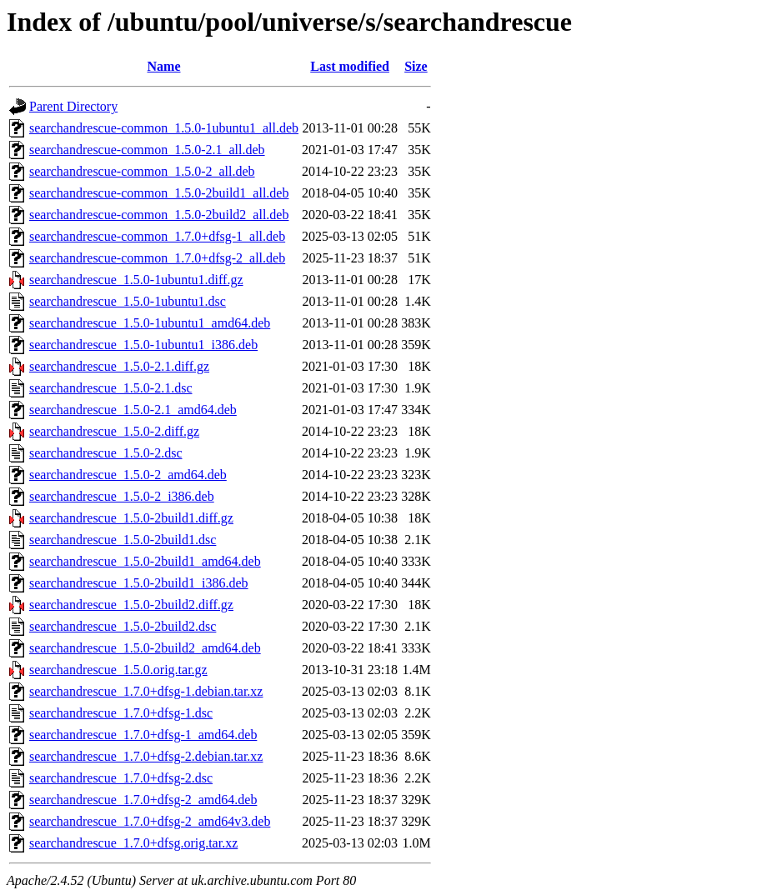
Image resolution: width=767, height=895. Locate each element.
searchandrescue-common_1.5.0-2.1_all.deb (147, 149)
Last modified (349, 66)
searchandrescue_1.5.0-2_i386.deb (121, 496)
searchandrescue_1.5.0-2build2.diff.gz (131, 605)
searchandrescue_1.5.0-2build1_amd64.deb (145, 561)
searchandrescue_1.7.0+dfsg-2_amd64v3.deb (149, 821)
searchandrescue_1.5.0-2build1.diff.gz (131, 518)
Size (416, 66)
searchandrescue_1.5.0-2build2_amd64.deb (145, 648)
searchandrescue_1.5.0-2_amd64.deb (128, 475)
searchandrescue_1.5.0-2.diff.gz (114, 431)
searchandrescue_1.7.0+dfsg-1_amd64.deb (143, 735)
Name (164, 66)
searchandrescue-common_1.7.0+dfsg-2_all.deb (157, 258)
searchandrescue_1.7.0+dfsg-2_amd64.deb (143, 799)
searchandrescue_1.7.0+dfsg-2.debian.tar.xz (146, 756)
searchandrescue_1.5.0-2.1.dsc (110, 388)
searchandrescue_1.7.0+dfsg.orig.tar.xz (133, 843)
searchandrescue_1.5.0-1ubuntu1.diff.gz (136, 279)
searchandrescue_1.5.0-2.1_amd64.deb (133, 409)
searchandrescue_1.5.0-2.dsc (105, 453)
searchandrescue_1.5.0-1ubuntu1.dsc (127, 301)
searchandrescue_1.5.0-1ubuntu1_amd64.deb (149, 323)
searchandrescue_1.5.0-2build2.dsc (122, 626)
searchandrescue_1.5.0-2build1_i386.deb (138, 583)
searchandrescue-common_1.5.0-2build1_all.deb (158, 193)
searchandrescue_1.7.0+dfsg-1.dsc (121, 713)
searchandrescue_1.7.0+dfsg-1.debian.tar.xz (146, 691)
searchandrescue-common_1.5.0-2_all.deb (142, 171)
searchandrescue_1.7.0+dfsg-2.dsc (121, 778)
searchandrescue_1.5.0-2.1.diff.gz (119, 366)
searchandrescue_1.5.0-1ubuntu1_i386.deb (143, 345)
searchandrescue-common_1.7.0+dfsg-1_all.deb (157, 236)
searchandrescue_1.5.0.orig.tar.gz (118, 669)
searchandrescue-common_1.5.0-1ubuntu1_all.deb (163, 128)
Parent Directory (73, 106)
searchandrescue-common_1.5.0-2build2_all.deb (158, 215)
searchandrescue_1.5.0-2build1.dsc (122, 539)
